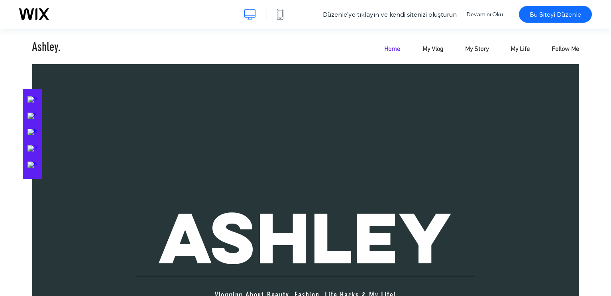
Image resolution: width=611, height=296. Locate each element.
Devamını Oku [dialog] (484, 14)
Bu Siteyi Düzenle (555, 14)
